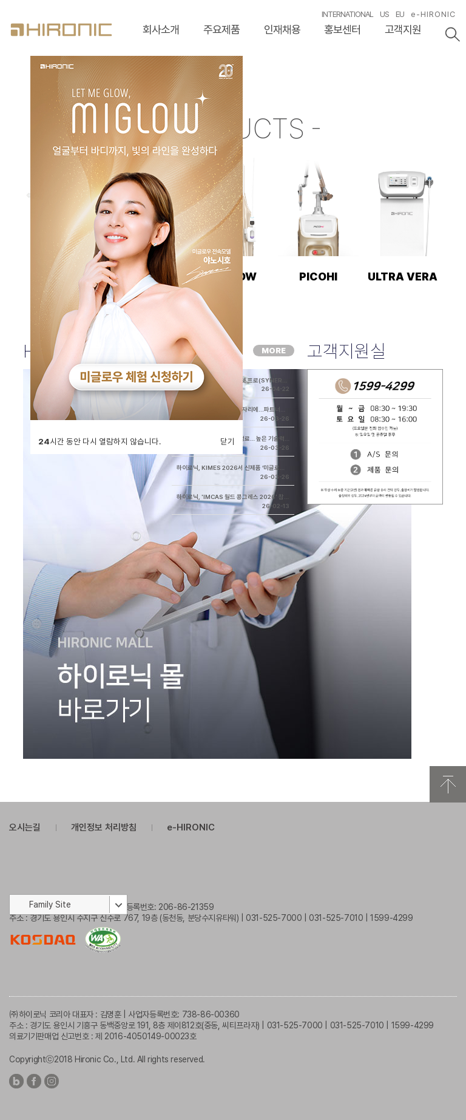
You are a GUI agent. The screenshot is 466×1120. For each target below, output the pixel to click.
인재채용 (282, 29)
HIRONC (61, 29)
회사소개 (161, 29)
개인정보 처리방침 (104, 827)
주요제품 (221, 29)
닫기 (227, 441)
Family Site (50, 904)
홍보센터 (342, 29)
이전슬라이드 (12, 79)
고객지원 (403, 29)
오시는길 (25, 827)
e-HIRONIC (433, 14)
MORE (274, 350)
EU (400, 14)
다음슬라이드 (453, 79)
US (384, 14)
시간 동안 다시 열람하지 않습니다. (99, 441)
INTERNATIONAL (347, 14)
